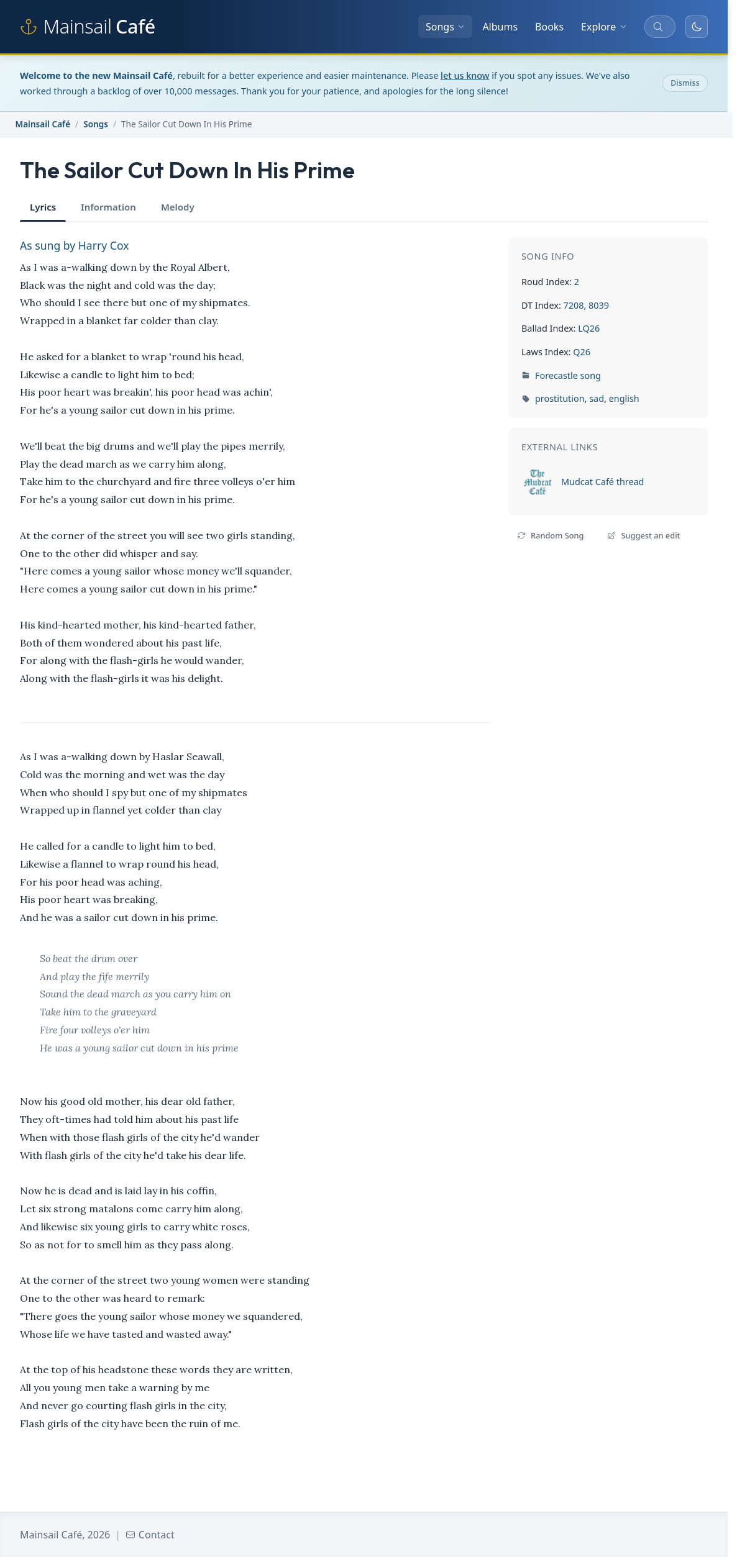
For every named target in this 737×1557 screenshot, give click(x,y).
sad (596, 398)
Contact (150, 1534)
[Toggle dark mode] (696, 27)
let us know (465, 75)
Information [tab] (108, 207)
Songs (445, 27)
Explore (604, 27)
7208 (573, 305)
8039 (598, 305)
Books (549, 27)
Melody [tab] (178, 207)
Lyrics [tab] (43, 207)
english (624, 398)
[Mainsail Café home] (87, 26)
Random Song (550, 535)
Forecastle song (568, 375)
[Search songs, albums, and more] (659, 27)
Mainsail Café (43, 124)
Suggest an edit (643, 535)
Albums (500, 27)
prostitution (560, 398)
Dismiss (685, 83)
